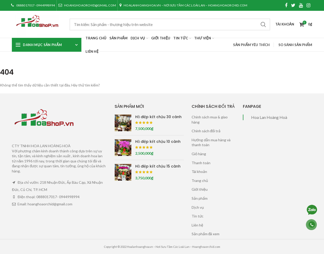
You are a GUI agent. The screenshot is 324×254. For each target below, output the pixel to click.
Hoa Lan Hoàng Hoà (269, 117)
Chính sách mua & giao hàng (210, 119)
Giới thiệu (200, 189)
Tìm (263, 24)
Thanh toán (201, 163)
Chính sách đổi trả (206, 131)
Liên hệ (197, 225)
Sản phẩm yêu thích (251, 45)
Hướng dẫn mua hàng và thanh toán (211, 142)
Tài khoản (199, 171)
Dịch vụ (198, 207)
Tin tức (197, 216)
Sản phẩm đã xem (206, 234)
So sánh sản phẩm (295, 45)
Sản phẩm (200, 198)
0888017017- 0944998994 (33, 5)
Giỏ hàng (199, 154)
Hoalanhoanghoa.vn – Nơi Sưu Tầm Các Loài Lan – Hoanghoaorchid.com (183, 5)
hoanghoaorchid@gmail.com (87, 5)
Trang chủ (200, 180)
